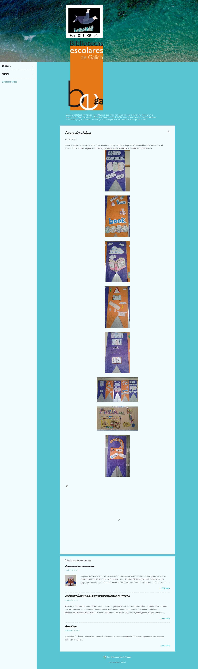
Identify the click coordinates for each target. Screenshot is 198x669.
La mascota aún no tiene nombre (79, 566)
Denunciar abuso (9, 82)
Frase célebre (70, 626)
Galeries (123, 662)
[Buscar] (173, 7)
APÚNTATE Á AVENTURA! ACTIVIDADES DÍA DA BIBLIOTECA (97, 596)
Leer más (165, 588)
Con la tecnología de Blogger (117, 657)
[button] (168, 131)
